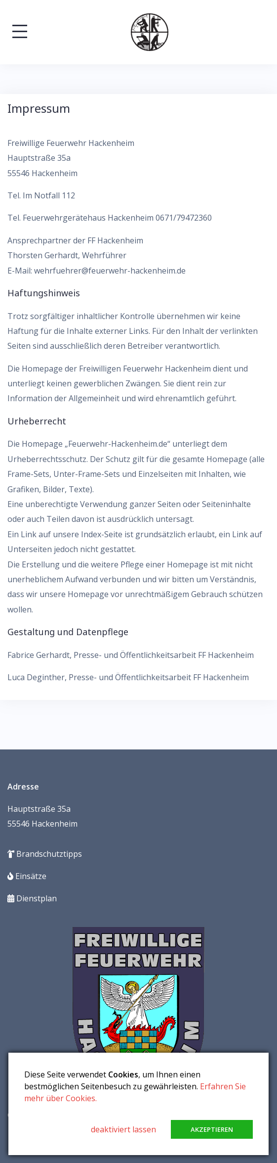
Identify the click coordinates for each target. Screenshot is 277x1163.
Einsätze (26, 876)
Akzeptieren (212, 1129)
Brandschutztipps (44, 853)
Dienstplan (32, 898)
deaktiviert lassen (123, 1129)
